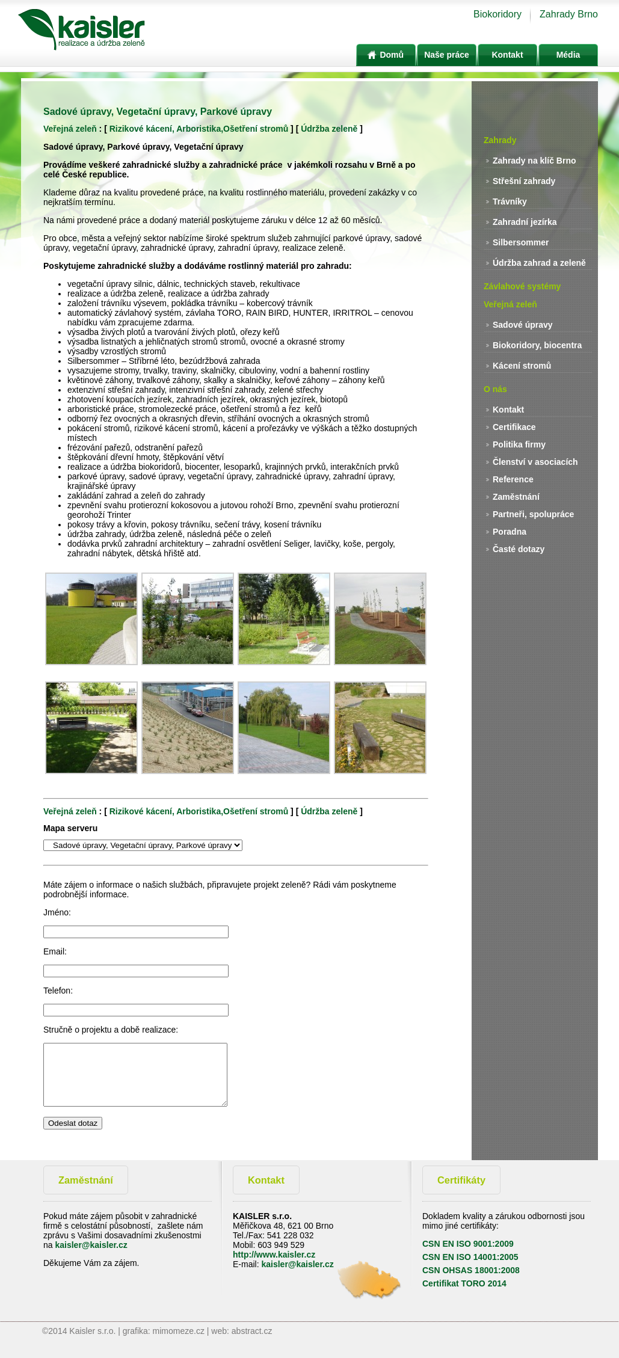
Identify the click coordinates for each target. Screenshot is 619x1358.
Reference (513, 479)
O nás (495, 389)
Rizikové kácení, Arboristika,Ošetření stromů (198, 129)
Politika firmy (519, 444)
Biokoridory (497, 14)
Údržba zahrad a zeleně (539, 263)
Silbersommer (521, 242)
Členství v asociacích (535, 462)
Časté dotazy (518, 549)
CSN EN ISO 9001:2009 (468, 1244)
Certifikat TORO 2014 (464, 1283)
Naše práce (446, 55)
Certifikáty (461, 1180)
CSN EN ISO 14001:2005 (470, 1257)
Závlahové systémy (522, 286)
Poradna (509, 531)
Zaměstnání (516, 497)
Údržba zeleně (329, 129)
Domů (386, 55)
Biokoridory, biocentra (537, 345)
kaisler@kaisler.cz (91, 1245)
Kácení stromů (522, 365)
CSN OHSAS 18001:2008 (471, 1270)
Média (568, 55)
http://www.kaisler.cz (274, 1254)
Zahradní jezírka (525, 222)
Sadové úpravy (523, 325)
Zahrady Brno (569, 14)
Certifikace (514, 427)
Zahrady (500, 140)
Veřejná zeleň (70, 129)
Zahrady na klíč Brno (534, 160)
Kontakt (507, 55)
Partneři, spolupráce (533, 514)
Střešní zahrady (524, 181)
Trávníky (510, 201)
